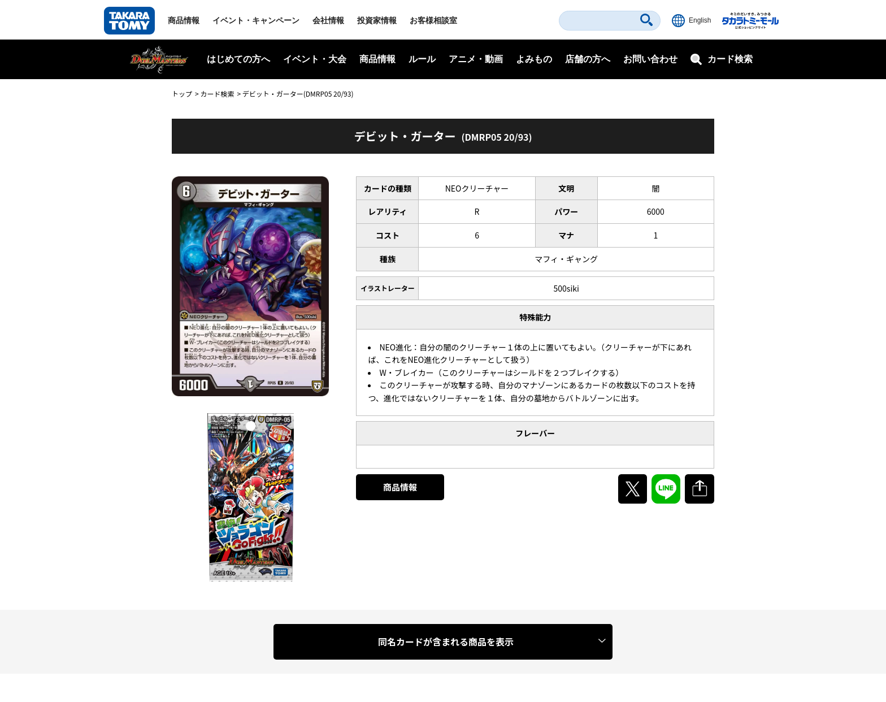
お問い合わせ (650, 59)
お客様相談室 (433, 20)
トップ (182, 93)
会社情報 (328, 20)
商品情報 (183, 20)
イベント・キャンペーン (255, 20)
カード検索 (217, 93)
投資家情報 (377, 20)
